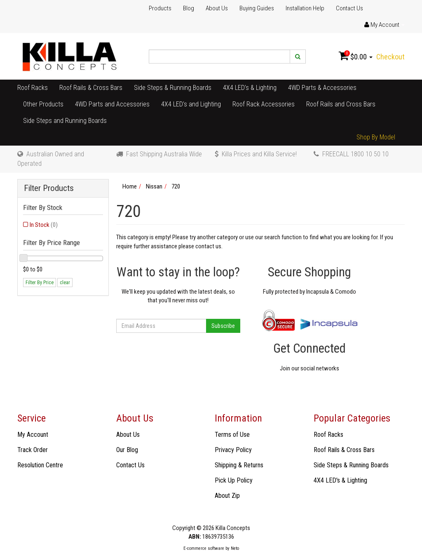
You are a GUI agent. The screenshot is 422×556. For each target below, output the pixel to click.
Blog (188, 8)
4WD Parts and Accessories (112, 104)
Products (160, 8)
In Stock (44, 225)
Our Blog (127, 450)
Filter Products (49, 188)
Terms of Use (232, 434)
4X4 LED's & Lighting (250, 88)
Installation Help (305, 8)
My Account (32, 434)
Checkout (390, 56)
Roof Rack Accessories (263, 104)
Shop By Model (375, 137)
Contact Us (349, 8)
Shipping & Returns (239, 465)
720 (175, 186)
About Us (217, 8)
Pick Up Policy (234, 480)
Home (129, 186)
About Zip (227, 495)
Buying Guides (256, 8)
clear (65, 282)
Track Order (32, 450)
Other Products (43, 104)
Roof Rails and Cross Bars (340, 104)
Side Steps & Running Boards (172, 88)
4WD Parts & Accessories (322, 88)
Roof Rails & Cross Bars (90, 88)
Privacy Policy (233, 450)
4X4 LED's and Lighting (191, 104)
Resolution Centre (40, 465)
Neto (235, 548)
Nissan (154, 186)
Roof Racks (32, 88)
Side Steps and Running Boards (65, 121)
